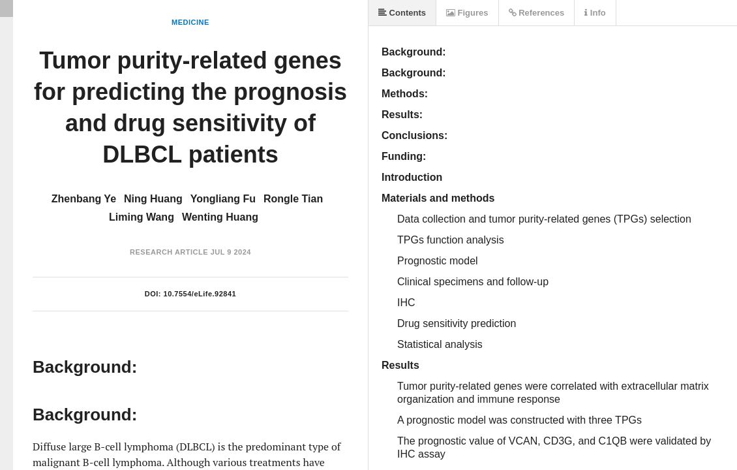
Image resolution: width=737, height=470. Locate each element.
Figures (467, 13)
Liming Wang (141, 217)
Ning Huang (153, 198)
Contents (402, 13)
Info (594, 13)
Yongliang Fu (223, 198)
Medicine (190, 22)
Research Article (169, 252)
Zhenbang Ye (84, 198)
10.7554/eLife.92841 (200, 294)
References (537, 13)
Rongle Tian (293, 198)
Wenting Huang (220, 217)
